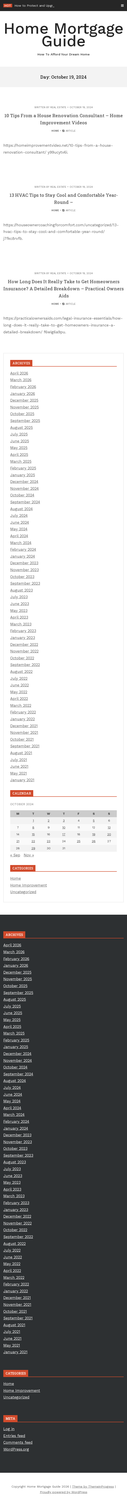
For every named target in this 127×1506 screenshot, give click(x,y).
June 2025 (19, 441)
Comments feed (18, 1442)
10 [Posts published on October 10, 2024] (63, 827)
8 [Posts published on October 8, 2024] (33, 827)
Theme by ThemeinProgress (93, 1486)
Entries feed (14, 1436)
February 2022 (23, 712)
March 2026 (20, 380)
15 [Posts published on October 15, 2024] (33, 834)
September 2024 (25, 502)
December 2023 (24, 563)
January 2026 (22, 393)
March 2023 (20, 624)
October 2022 (22, 658)
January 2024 (22, 556)
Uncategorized (23, 892)
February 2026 (23, 387)
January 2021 (22, 780)
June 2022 (19, 685)
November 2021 (24, 732)
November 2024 (24, 488)
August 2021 (21, 753)
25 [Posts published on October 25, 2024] (78, 841)
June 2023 (19, 604)
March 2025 (20, 461)
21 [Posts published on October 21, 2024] (17, 841)
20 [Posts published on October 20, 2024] (109, 834)
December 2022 (24, 644)
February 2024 (23, 549)
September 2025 (25, 420)
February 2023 (23, 631)
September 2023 (25, 583)
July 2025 (19, 434)
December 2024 (24, 481)
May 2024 (18, 529)
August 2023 (21, 590)
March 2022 (20, 705)
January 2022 (22, 719)
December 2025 (24, 400)
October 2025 (22, 414)
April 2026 (19, 373)
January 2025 (22, 475)
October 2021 (22, 739)
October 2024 (22, 495)
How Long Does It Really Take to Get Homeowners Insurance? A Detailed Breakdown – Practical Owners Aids (63, 289)
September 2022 (25, 664)
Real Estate (58, 107)
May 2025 (18, 447)
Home (55, 130)
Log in (9, 1429)
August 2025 (21, 427)
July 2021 (18, 760)
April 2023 (19, 617)
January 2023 (22, 637)
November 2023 (24, 570)
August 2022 (21, 671)
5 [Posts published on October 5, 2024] (94, 820)
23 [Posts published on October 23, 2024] (48, 841)
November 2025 (24, 407)
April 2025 (19, 454)
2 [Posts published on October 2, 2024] (48, 820)
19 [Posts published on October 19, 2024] (93, 834)
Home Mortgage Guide (63, 38)
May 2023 (18, 610)
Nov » (29, 855)
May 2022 (18, 692)
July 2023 (19, 597)
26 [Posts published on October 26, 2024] (94, 841)
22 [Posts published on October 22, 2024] (33, 841)
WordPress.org (16, 1449)
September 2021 (24, 746)
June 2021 (19, 766)
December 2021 (24, 726)
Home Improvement (28, 885)
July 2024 (19, 515)
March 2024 (20, 543)
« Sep (15, 855)
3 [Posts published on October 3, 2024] (64, 820)
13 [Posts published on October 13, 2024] (109, 827)
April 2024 (19, 536)
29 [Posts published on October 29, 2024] (33, 848)
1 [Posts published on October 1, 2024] (33, 820)
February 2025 (23, 468)
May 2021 (18, 773)
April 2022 (19, 698)
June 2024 (19, 522)
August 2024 (21, 509)
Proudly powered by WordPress (63, 1492)
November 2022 (24, 651)
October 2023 (22, 576)
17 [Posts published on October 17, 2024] (63, 834)
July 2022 (18, 678)
